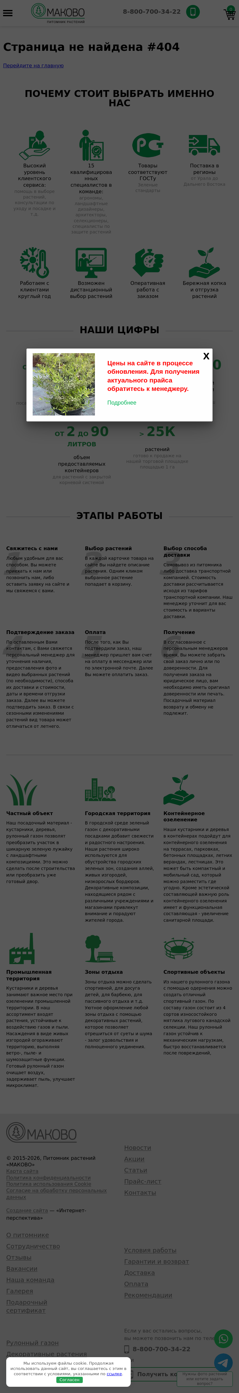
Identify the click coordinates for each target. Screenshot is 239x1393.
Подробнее (121, 403)
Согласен (69, 1379)
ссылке (114, 1373)
